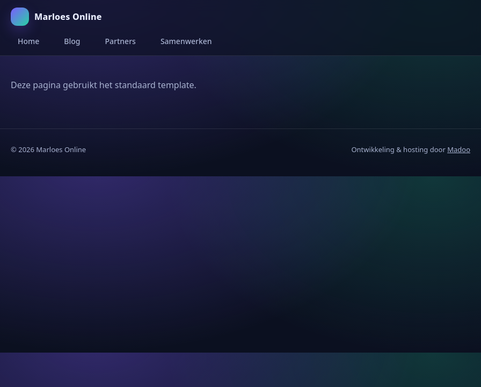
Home (28, 41)
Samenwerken (186, 41)
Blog (72, 41)
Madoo (458, 149)
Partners (120, 41)
